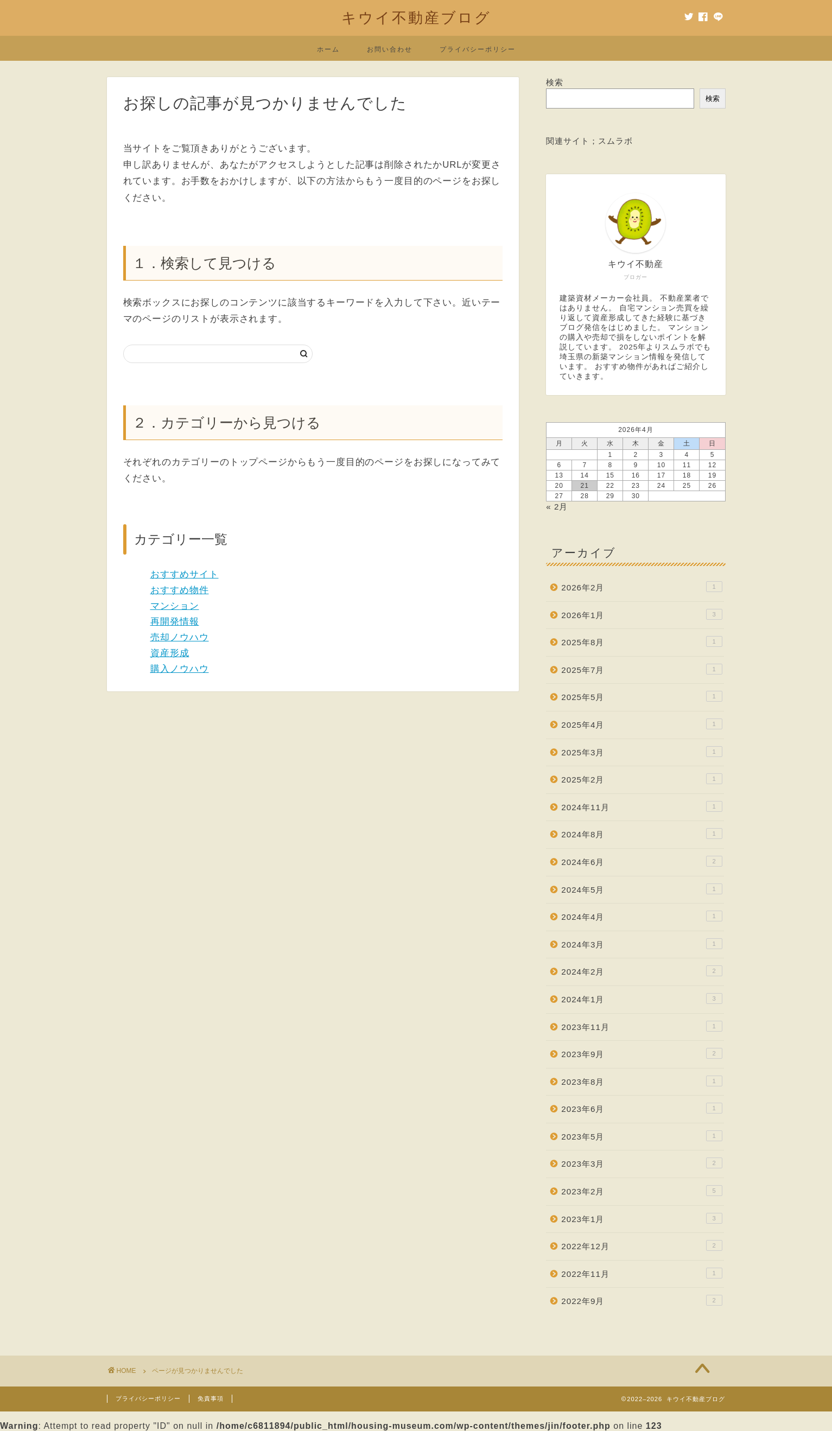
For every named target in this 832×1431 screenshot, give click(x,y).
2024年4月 (641, 916)
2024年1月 (641, 998)
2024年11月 (641, 806)
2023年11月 (641, 1026)
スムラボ (615, 140)
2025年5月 (641, 696)
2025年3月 (641, 751)
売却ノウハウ (179, 637)
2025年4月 (641, 723)
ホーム (328, 49)
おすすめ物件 (179, 590)
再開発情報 (174, 621)
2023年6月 (641, 1108)
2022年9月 (641, 1300)
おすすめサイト (184, 574)
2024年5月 (641, 888)
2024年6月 (641, 861)
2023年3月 (641, 1162)
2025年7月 (641, 669)
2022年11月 (641, 1273)
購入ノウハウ (179, 669)
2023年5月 (641, 1135)
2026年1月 (641, 614)
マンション (174, 606)
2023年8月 (641, 1081)
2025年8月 (641, 641)
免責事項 (211, 1398)
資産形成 (169, 653)
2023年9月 (641, 1053)
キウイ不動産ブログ (416, 17)
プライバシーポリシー (478, 49)
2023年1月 (641, 1218)
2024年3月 (641, 943)
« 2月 (557, 506)
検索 (554, 82)
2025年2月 (641, 778)
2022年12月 (641, 1245)
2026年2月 (641, 586)
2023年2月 (641, 1190)
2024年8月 (641, 833)
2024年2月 (641, 970)
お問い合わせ (389, 49)
